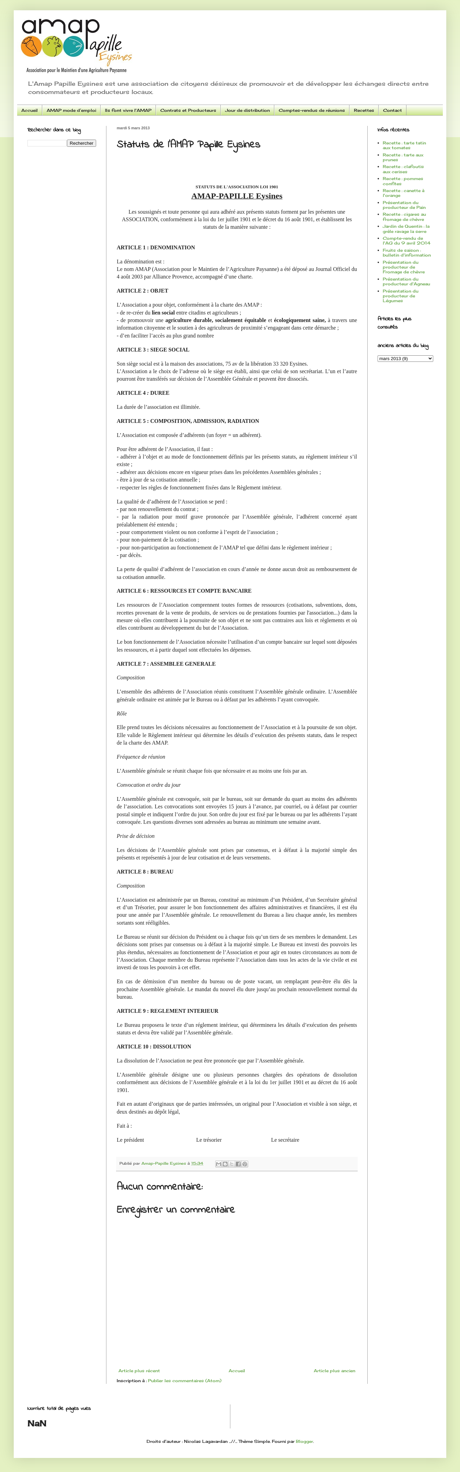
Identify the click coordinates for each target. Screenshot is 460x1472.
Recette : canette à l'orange (403, 193)
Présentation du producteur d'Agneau (406, 281)
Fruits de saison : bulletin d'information (407, 253)
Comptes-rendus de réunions (312, 110)
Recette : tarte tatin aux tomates (404, 145)
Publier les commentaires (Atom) (184, 1380)
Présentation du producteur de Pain (404, 205)
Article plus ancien (334, 1370)
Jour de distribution (247, 110)
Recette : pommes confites (403, 181)
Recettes (364, 110)
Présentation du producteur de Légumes (400, 296)
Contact (392, 110)
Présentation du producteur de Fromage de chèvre (404, 267)
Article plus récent (139, 1370)
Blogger (304, 1441)
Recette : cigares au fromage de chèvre (404, 217)
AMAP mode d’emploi (71, 110)
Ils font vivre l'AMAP (128, 110)
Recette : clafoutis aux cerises (403, 169)
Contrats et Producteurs (188, 110)
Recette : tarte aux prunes (403, 157)
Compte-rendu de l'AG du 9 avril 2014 (406, 241)
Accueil (29, 110)
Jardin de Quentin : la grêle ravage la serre (406, 229)
